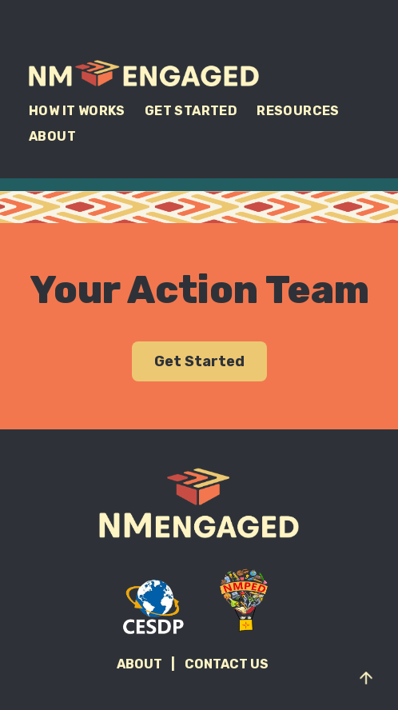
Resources (298, 110)
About (52, 136)
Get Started (191, 110)
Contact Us (227, 664)
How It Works (77, 110)
